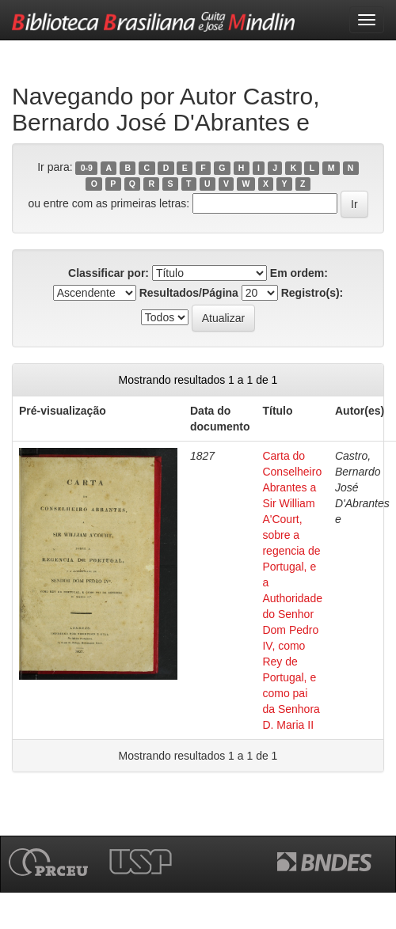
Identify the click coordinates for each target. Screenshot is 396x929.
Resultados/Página (188, 292)
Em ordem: (299, 273)
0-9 (87, 168)
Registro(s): (312, 292)
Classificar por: (108, 273)
